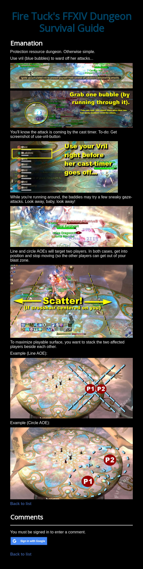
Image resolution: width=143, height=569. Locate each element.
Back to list (20, 504)
